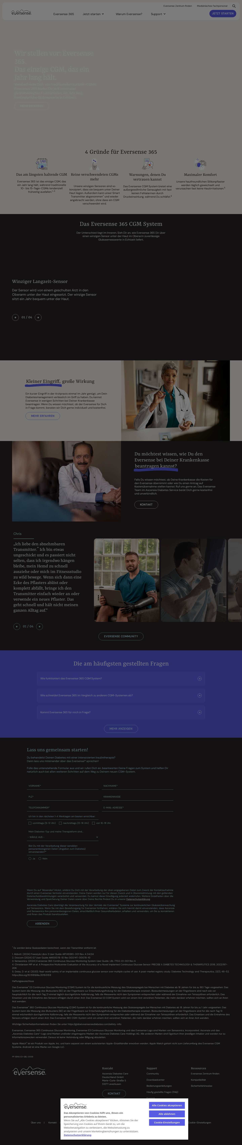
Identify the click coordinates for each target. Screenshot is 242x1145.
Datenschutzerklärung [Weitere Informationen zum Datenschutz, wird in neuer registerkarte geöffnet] (77, 1135)
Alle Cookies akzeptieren (167, 1105)
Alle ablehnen (167, 1113)
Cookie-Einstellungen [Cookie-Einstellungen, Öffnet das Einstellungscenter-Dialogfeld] (167, 1122)
